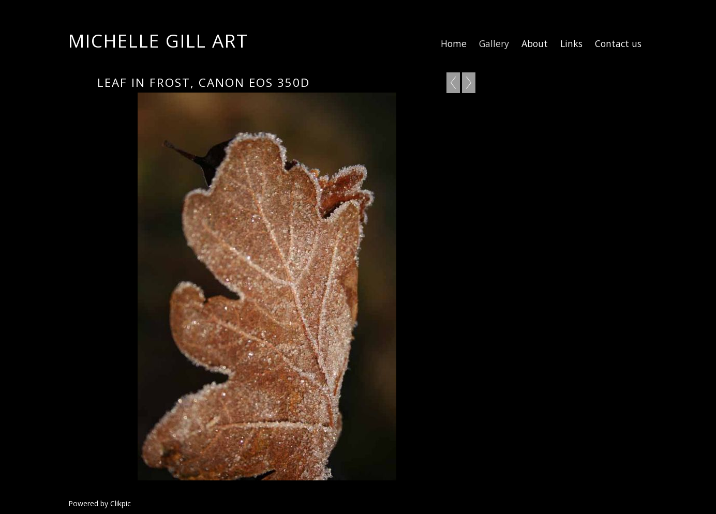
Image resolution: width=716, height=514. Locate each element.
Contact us (618, 43)
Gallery (494, 43)
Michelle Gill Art (158, 40)
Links (571, 43)
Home (454, 43)
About (534, 43)
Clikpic (120, 503)
